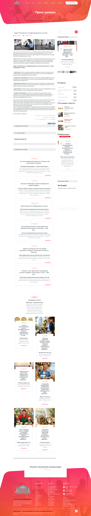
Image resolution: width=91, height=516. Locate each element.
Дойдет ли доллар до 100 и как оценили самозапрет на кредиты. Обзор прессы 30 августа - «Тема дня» (34, 250)
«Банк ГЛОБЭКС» (51, 502)
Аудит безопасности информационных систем (23, 51)
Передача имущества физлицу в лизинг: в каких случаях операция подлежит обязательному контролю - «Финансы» (45, 344)
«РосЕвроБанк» (51, 505)
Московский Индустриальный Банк (67, 90)
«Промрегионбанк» (52, 486)
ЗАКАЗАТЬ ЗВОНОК (71, 2)
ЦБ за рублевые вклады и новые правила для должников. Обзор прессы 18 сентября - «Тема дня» (34, 228)
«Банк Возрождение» (67, 503)
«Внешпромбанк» (51, 499)
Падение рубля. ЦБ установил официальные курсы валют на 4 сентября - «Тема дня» (67, 51)
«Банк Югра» (50, 500)
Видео (36, 505)
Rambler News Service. (52, 115)
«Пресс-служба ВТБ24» (67, 504)
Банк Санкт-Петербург (67, 97)
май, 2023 (34, 268)
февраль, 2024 (34, 203)
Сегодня (53, 2)
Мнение (36, 501)
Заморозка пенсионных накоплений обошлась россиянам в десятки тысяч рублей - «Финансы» (45, 434)
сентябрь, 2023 (34, 223)
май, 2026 (23, 322)
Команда (46, 2)
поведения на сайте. (43, 119)
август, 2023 (34, 245)
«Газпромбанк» (66, 498)
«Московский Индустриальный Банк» (54, 494)
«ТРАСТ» (64, 497)
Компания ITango (48, 53)
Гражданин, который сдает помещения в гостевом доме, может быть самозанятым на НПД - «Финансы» (45, 388)
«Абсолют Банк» (66, 501)
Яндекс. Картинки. (52, 117)
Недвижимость (38, 496)
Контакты (37, 493)
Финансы (37, 502)
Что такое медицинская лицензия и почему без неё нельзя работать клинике (35, 162)
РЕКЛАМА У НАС (38, 488)
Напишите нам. (53, 119)
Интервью (37, 498)
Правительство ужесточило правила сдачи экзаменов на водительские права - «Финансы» (24, 375)
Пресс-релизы (17, 35)
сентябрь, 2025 (67, 45)
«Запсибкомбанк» (51, 492)
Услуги (39, 2)
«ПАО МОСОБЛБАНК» (52, 488)
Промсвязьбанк (67, 100)
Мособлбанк (67, 94)
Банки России (67, 87)
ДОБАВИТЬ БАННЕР (65, 136)
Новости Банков (38, 495)
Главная (27, 2)
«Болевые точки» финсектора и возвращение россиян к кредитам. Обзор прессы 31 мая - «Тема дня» (34, 272)
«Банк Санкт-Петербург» (53, 489)
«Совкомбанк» (51, 503)
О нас (33, 2)
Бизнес (36, 499)
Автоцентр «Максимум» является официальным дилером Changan (35, 184)
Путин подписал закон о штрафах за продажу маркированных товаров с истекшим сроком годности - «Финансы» (24, 434)
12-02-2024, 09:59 (27, 35)
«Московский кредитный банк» (69, 500)
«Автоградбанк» (66, 506)
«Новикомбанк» (51, 496)
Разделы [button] (60, 2)
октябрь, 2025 (34, 158)
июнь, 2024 (34, 180)
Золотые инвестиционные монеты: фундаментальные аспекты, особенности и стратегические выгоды (23, 330)
